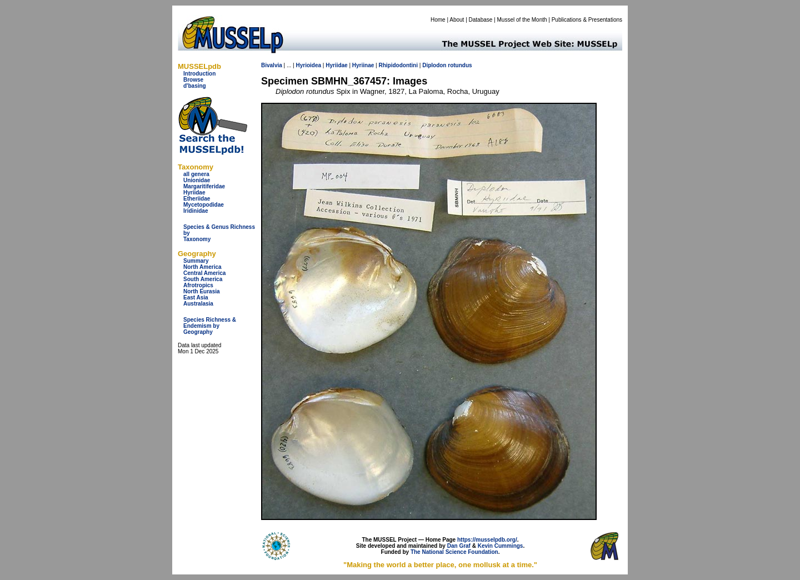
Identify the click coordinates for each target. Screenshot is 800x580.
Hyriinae (363, 65)
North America (202, 267)
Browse (193, 80)
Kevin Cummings (500, 546)
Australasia (198, 304)
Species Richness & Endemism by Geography (209, 326)
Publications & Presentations (587, 20)
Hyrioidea (308, 65)
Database (481, 20)
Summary (196, 261)
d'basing (194, 86)
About (456, 20)
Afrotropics (198, 285)
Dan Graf (459, 546)
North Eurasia (201, 291)
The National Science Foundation (454, 552)
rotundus (460, 65)
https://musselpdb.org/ (487, 540)
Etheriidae (196, 199)
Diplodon (434, 65)
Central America (204, 273)
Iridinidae (195, 211)
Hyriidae (194, 192)
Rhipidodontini (398, 65)
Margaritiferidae (204, 186)
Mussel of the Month (522, 20)
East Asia (195, 297)
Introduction (199, 74)
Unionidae (196, 180)
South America (202, 279)
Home (438, 20)
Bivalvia (271, 65)
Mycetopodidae (203, 205)
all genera (196, 174)
